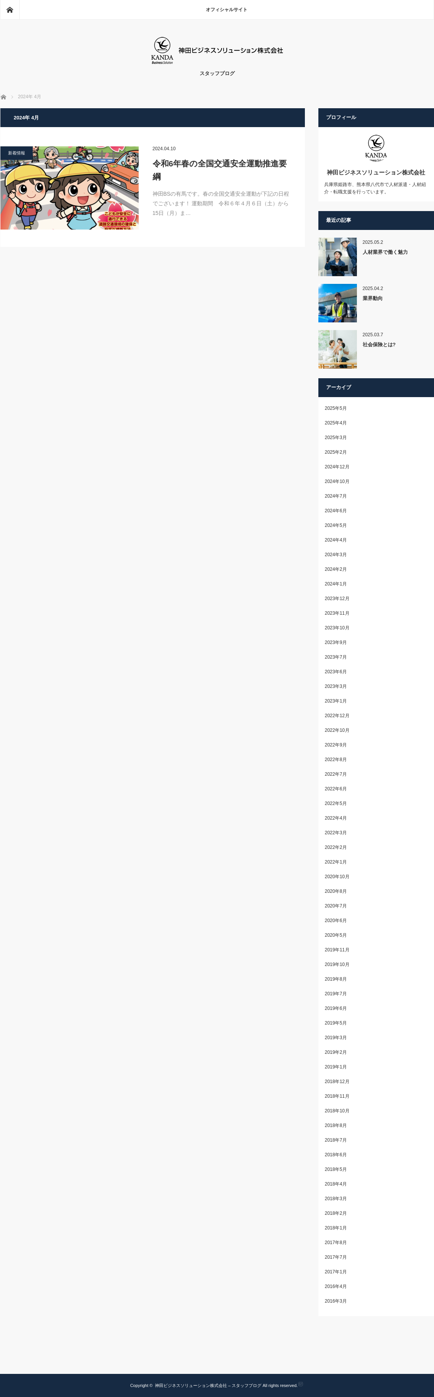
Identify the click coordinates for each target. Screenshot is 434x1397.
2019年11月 (337, 950)
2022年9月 (336, 745)
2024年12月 (337, 467)
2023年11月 (337, 613)
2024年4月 (336, 540)
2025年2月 (336, 452)
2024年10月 (337, 481)
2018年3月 (336, 1198)
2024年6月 (336, 510)
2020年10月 (337, 876)
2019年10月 (337, 964)
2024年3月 (336, 554)
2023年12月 (337, 598)
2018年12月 (337, 1081)
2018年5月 (336, 1169)
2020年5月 (336, 935)
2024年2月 (336, 569)
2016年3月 (336, 1301)
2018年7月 (336, 1140)
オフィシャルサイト (226, 9)
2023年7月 (336, 657)
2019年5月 (336, 1023)
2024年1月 (336, 584)
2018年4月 (336, 1184)
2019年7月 (336, 993)
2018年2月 (336, 1213)
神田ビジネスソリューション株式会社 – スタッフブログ (208, 1385)
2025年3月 (336, 437)
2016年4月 (336, 1286)
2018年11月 (337, 1096)
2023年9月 (336, 642)
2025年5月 (336, 408)
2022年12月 (337, 715)
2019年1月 (336, 1067)
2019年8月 (336, 979)
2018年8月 (336, 1125)
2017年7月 (336, 1257)
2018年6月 (336, 1154)
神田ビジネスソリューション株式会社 (376, 172)
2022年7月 (336, 774)
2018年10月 (337, 1111)
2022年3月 (336, 832)
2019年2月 (336, 1052)
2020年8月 (336, 891)
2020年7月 (336, 906)
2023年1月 (336, 701)
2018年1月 (336, 1228)
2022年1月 (336, 862)
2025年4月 (336, 423)
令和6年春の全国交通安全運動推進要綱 (220, 170)
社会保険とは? (379, 344)
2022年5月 (336, 803)
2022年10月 (337, 730)
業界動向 (373, 298)
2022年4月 (336, 818)
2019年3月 (336, 1037)
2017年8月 (336, 1242)
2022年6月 (336, 789)
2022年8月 (336, 759)
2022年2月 (336, 847)
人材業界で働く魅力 (385, 252)
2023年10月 (337, 628)
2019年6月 (336, 1008)
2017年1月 (336, 1272)
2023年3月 (336, 686)
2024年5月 (336, 525)
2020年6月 (336, 920)
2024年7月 (336, 496)
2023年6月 (336, 671)
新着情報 (16, 153)
